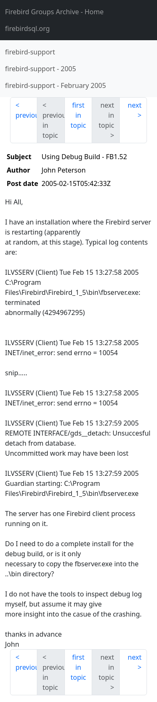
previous (26, 115)
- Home (54, 11)
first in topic (78, 115)
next (135, 105)
